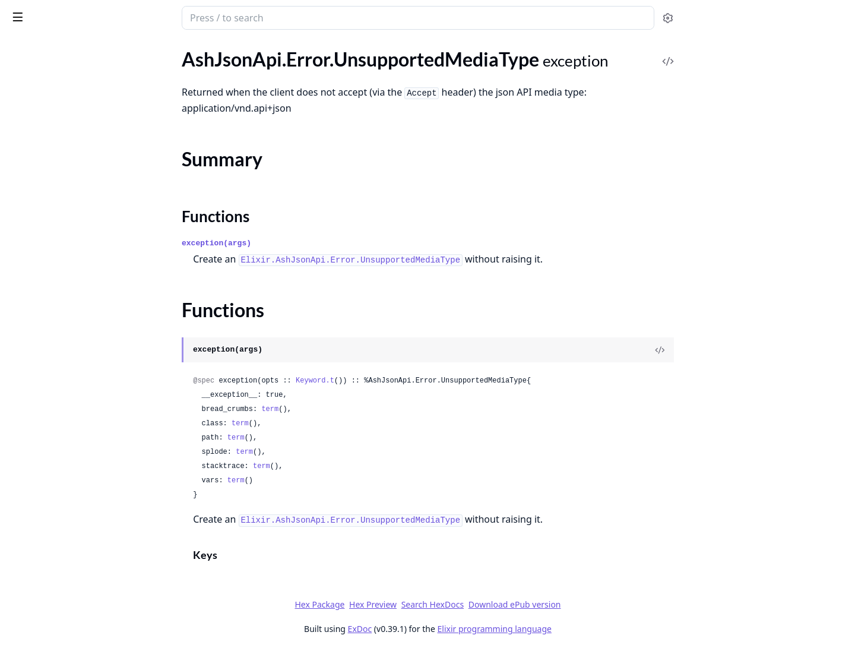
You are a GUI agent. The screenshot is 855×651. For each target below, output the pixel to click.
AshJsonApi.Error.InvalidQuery (72, 194)
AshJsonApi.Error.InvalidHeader (74, 130)
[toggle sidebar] (162, 16)
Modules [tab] (71, 51)
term (359, 409)
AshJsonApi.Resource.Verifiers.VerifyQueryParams (84, 580)
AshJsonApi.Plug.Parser (57, 516)
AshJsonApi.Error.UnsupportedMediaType (84, 322)
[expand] (166, 68)
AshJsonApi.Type (43, 612)
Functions (41, 358)
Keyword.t (404, 381)
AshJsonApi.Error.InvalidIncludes (76, 146)
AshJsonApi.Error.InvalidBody (69, 82)
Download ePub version (603, 604)
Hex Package (408, 604)
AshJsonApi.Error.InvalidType (68, 242)
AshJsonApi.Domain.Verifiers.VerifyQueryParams (84, 468)
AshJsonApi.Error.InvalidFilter (70, 114)
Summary (40, 343)
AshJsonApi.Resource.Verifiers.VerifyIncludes (84, 564)
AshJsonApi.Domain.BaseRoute (73, 420)
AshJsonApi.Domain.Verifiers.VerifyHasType (84, 452)
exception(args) (305, 243)
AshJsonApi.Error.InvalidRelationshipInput (84, 210)
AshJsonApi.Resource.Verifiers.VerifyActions (84, 532)
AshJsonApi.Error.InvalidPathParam (82, 178)
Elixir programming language (583, 628)
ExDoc (448, 628)
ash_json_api (74, 13)
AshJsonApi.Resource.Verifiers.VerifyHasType (84, 548)
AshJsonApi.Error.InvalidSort (67, 226)
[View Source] (749, 350)
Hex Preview (462, 604)
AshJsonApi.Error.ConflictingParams (83, 66)
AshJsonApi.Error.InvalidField (69, 98)
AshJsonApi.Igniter (47, 500)
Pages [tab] (21, 51)
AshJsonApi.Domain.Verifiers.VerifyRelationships (84, 484)
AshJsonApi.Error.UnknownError (76, 306)
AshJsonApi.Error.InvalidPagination (81, 162)
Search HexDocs (521, 604)
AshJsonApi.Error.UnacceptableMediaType (84, 290)
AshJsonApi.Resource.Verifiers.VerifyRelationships (84, 596)
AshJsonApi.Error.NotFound (66, 274)
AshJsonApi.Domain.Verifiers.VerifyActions (84, 436)
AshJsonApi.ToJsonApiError (65, 379)
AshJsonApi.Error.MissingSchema (76, 258)
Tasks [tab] (130, 51)
